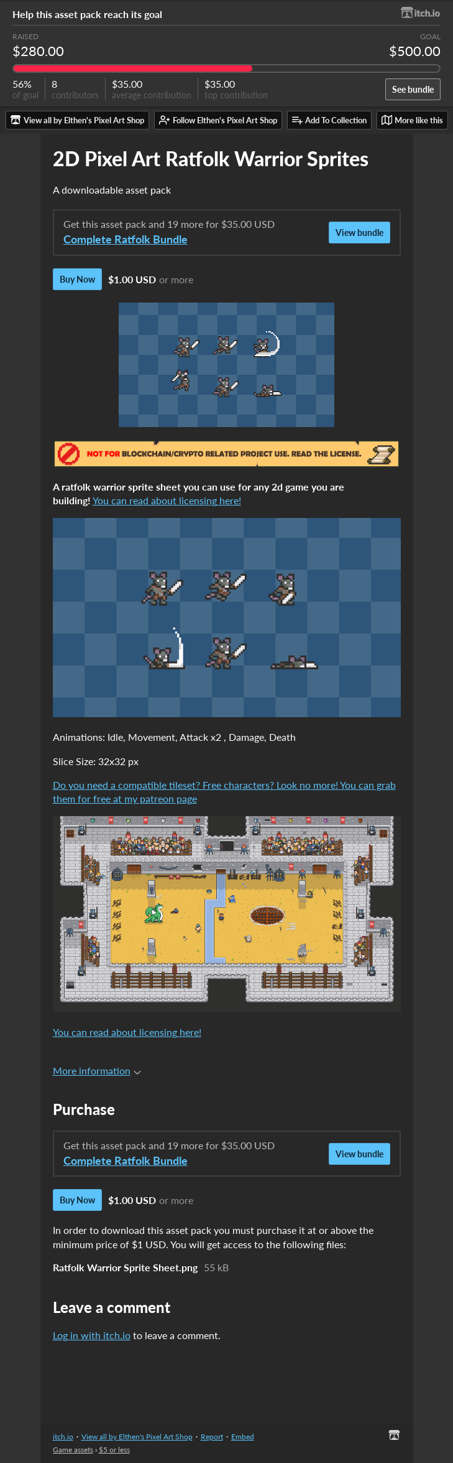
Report (212, 1436)
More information (97, 1070)
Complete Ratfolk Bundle (125, 239)
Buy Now (77, 279)
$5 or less (114, 1449)
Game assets (73, 1449)
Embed (242, 1436)
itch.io (63, 1436)
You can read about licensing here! (167, 500)
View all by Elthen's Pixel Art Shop (137, 1436)
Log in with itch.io (91, 1335)
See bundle (413, 89)
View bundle (359, 232)
